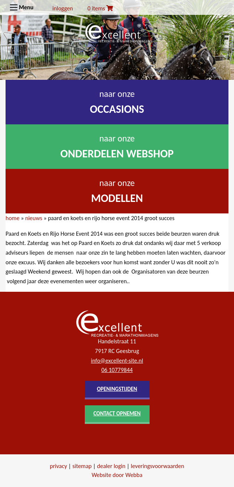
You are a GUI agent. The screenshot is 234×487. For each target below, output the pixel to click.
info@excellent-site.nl (117, 360)
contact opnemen (116, 413)
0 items (100, 8)
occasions (117, 109)
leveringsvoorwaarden (157, 466)
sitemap (82, 466)
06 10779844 (117, 369)
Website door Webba (116, 474)
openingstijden (117, 389)
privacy (58, 466)
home (13, 218)
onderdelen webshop (117, 153)
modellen (117, 198)
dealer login (111, 466)
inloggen (62, 8)
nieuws (33, 218)
